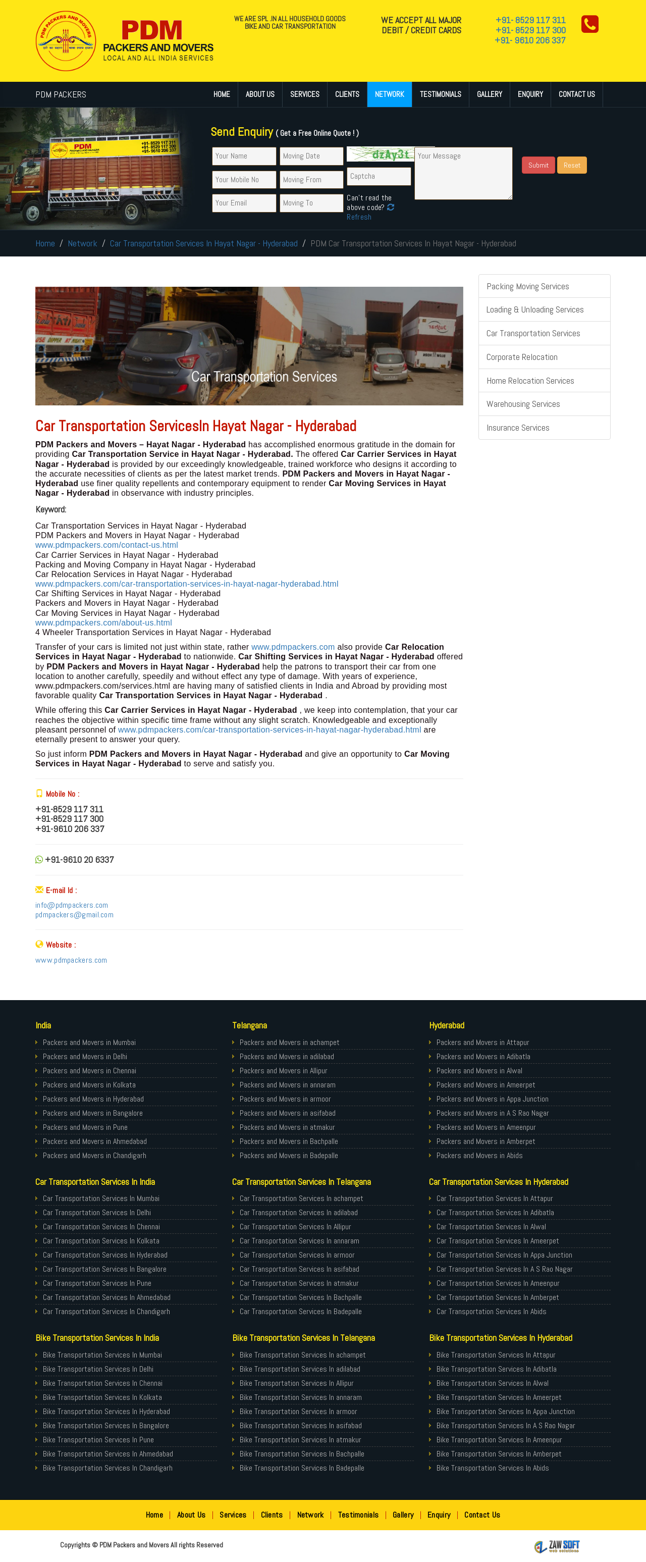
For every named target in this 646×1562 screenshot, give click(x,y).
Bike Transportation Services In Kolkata (102, 1397)
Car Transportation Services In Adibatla (495, 1212)
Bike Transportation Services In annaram (301, 1397)
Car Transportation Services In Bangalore (105, 1269)
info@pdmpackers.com (72, 905)
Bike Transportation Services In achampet (303, 1354)
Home (221, 94)
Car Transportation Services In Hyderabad (105, 1254)
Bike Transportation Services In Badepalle (302, 1468)
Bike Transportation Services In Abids (493, 1468)
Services (304, 94)
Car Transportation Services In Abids (492, 1311)
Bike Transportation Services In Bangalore (106, 1425)
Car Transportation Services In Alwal (491, 1226)
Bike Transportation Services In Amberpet (499, 1453)
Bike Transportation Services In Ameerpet (499, 1397)
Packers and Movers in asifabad (288, 1113)
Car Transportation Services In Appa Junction (504, 1254)
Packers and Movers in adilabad (287, 1056)
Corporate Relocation (522, 356)
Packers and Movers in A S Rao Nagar (493, 1113)
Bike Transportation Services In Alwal (493, 1383)
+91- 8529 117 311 (531, 20)
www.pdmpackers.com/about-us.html (103, 622)
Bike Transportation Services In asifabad (301, 1425)
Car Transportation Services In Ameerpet (498, 1240)
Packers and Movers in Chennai (89, 1070)
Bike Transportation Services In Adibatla (497, 1369)
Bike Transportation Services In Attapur (496, 1354)
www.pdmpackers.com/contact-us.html (106, 545)
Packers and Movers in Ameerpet (486, 1084)
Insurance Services (518, 427)
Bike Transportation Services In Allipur (297, 1383)
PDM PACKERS (60, 94)
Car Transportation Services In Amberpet (498, 1297)
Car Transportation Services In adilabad (299, 1212)
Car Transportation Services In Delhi (97, 1212)
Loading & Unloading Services (535, 309)
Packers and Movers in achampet (290, 1042)
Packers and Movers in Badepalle (289, 1155)
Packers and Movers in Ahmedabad (95, 1141)
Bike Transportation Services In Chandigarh (108, 1468)
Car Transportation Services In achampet (301, 1198)
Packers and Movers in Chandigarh (94, 1155)
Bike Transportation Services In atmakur (300, 1439)
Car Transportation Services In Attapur (495, 1198)
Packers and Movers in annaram (288, 1084)
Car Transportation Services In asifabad (299, 1269)
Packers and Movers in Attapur (483, 1042)
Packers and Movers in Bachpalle (289, 1141)
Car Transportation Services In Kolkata (101, 1240)
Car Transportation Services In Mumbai (101, 1198)
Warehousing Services (523, 403)
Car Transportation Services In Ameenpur (498, 1283)
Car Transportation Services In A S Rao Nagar (505, 1269)
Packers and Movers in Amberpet (486, 1141)
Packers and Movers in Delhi (85, 1056)
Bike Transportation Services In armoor (298, 1411)
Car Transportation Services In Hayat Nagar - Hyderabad (204, 243)
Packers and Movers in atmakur (287, 1127)
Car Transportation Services (533, 333)
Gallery (489, 94)
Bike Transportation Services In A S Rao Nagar (506, 1425)
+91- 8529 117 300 (531, 30)
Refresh (370, 212)
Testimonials (440, 94)
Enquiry (530, 94)
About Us (260, 94)
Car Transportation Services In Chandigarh (106, 1311)
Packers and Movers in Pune (85, 1127)
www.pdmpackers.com (293, 647)
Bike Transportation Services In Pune (98, 1439)
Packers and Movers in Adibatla (483, 1056)
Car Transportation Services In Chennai (101, 1226)
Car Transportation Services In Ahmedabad (107, 1297)
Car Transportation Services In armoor (297, 1254)
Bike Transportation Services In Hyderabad (106, 1411)
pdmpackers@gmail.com (74, 914)
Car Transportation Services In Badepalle (301, 1311)
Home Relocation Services (530, 380)
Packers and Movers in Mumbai (89, 1042)
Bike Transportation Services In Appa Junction (506, 1411)
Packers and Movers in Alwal (479, 1070)
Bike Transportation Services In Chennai (103, 1383)
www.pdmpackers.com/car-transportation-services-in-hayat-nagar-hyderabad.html (187, 584)
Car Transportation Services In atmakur (299, 1283)
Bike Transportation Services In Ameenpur (499, 1439)
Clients (347, 94)
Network (389, 94)
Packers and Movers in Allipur (284, 1070)
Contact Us (577, 94)
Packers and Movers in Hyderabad (93, 1099)
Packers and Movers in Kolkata (89, 1084)
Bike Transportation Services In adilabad (300, 1369)
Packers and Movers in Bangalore (93, 1113)
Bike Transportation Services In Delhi (98, 1369)
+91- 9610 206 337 (530, 40)
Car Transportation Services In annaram (299, 1240)
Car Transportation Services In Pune (97, 1283)
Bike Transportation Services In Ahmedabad (108, 1453)
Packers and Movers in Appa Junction (493, 1099)
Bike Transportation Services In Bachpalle (302, 1453)
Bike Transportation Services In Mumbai (102, 1354)
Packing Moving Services (528, 286)
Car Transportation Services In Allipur (295, 1226)
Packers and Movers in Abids (480, 1155)
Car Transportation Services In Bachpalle (301, 1297)
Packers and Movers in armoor (285, 1099)
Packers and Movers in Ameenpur (486, 1127)
